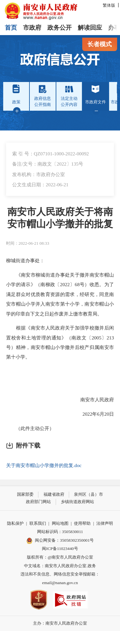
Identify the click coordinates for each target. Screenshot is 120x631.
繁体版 (109, 5)
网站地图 (60, 523)
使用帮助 (82, 523)
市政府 (32, 27)
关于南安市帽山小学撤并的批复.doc (44, 465)
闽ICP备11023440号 (60, 548)
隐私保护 (15, 523)
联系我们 (37, 523)
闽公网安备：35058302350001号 (60, 541)
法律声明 (104, 523)
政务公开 (59, 27)
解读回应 (90, 27)
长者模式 (99, 44)
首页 (11, 27)
